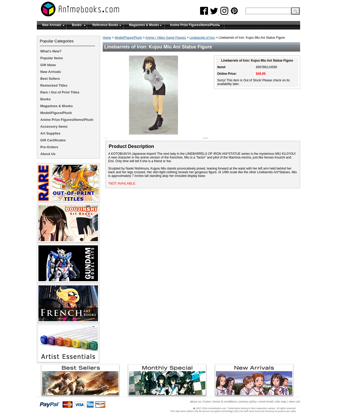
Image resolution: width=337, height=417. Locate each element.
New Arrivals (51, 25)
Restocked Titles (53, 85)
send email (266, 401)
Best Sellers (50, 79)
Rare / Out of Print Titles (60, 92)
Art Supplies (50, 133)
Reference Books (105, 25)
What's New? (50, 51)
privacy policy (248, 401)
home (207, 401)
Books (77, 25)
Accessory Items (53, 126)
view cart (294, 401)
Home (107, 37)
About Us (48, 154)
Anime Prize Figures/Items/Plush (194, 25)
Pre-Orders (49, 147)
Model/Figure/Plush (128, 37)
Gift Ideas (48, 65)
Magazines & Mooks (144, 25)
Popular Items (51, 58)
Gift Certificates (53, 140)
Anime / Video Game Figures (165, 37)
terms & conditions (225, 401)
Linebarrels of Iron (202, 37)
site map (280, 401)
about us (195, 401)
